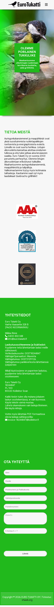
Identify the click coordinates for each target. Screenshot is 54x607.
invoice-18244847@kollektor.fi (22, 419)
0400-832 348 (14, 336)
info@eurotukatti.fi (16, 339)
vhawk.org (27, 601)
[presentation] (27, 544)
